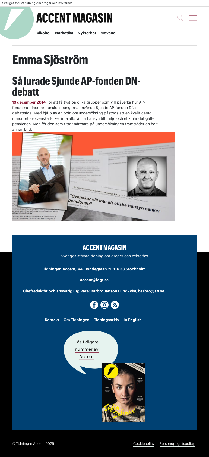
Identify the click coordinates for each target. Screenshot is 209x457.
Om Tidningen (77, 319)
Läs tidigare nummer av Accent (87, 349)
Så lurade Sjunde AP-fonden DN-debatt (76, 86)
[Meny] (193, 18)
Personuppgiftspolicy (177, 443)
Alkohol (43, 32)
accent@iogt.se (94, 279)
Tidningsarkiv (106, 319)
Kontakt (52, 319)
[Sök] (180, 18)
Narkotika (64, 32)
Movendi (108, 32)
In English (132, 319)
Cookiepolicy (143, 443)
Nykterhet (87, 32)
